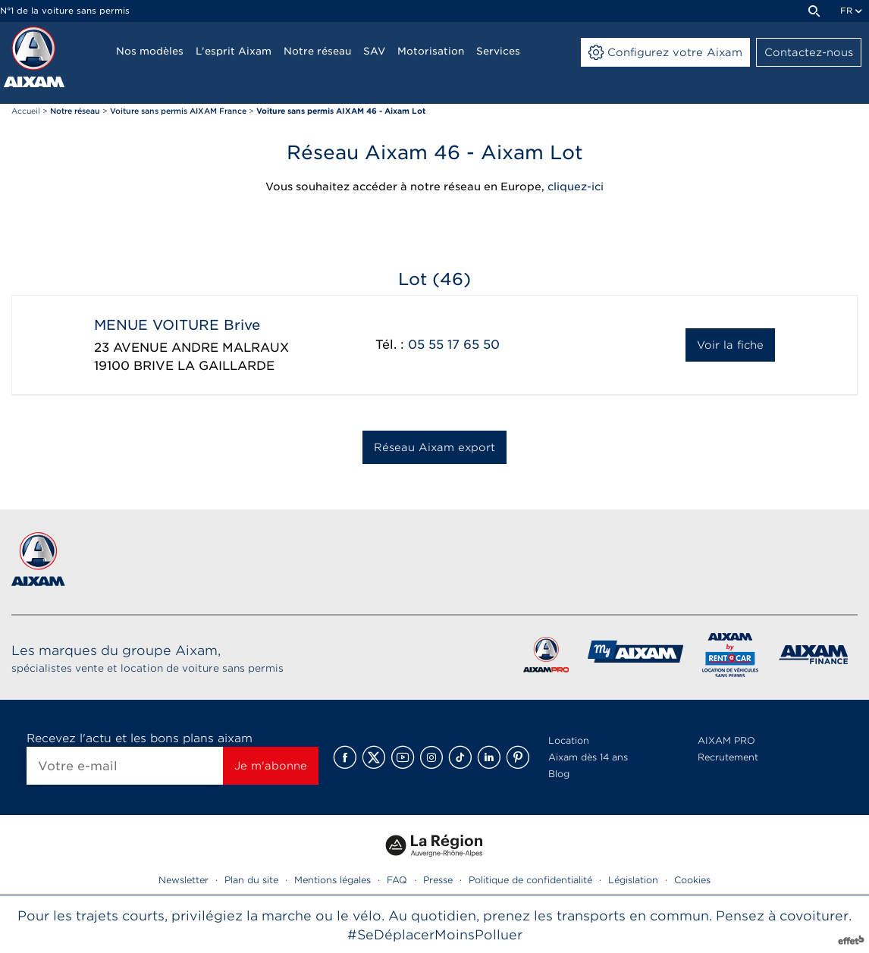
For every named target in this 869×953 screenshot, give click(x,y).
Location (568, 740)
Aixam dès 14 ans (588, 757)
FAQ (397, 880)
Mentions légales (332, 880)
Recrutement (728, 757)
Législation (633, 880)
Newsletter (183, 880)
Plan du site (251, 880)
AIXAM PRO (726, 740)
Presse (438, 880)
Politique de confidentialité (530, 880)
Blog (558, 773)
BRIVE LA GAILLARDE (204, 366)
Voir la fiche (730, 345)
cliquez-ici (575, 186)
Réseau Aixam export (434, 447)
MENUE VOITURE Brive (177, 325)
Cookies (692, 880)
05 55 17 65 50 (454, 344)
